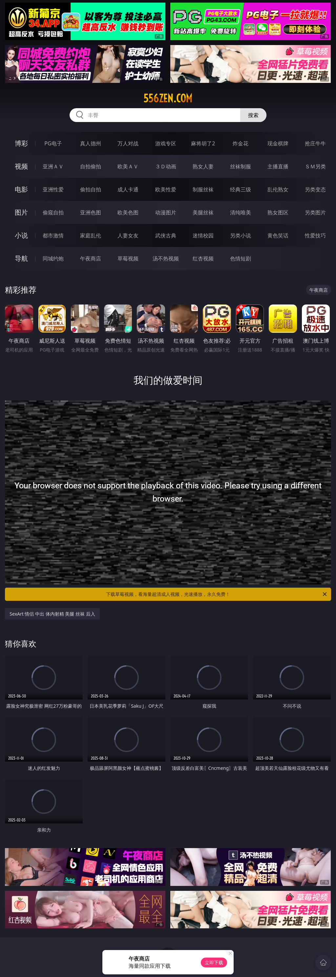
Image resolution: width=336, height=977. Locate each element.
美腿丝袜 (203, 212)
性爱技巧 (315, 235)
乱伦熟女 (277, 189)
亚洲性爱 (53, 189)
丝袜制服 (240, 166)
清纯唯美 (240, 212)
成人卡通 (127, 189)
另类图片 (315, 212)
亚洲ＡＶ (53, 166)
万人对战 (127, 143)
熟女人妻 (203, 166)
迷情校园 (203, 235)
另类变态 (315, 189)
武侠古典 (165, 235)
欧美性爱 (165, 189)
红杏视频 (203, 258)
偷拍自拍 (90, 189)
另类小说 (240, 235)
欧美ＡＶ (127, 166)
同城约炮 (53, 258)
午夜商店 (90, 258)
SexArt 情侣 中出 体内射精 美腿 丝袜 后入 (52, 614)
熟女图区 (277, 212)
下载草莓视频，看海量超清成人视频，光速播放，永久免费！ (217, 594)
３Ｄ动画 (165, 166)
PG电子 (53, 143)
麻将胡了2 (203, 143)
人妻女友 (127, 235)
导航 (21, 258)
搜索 (253, 115)
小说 (21, 235)
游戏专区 (165, 143)
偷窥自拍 (53, 212)
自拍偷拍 (90, 166)
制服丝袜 (203, 189)
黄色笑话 (277, 235)
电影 (21, 189)
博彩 (21, 143)
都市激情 (53, 235)
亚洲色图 (90, 212)
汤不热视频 (166, 258)
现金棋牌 (277, 143)
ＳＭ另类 (315, 166)
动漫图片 (165, 212)
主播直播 (277, 166)
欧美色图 (127, 212)
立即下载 (214, 962)
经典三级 (240, 189)
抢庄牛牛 (315, 143)
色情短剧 (240, 258)
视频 (21, 166)
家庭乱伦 (90, 235)
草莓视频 (127, 258)
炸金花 (240, 143)
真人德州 (90, 143)
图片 (21, 212)
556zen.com (167, 98)
